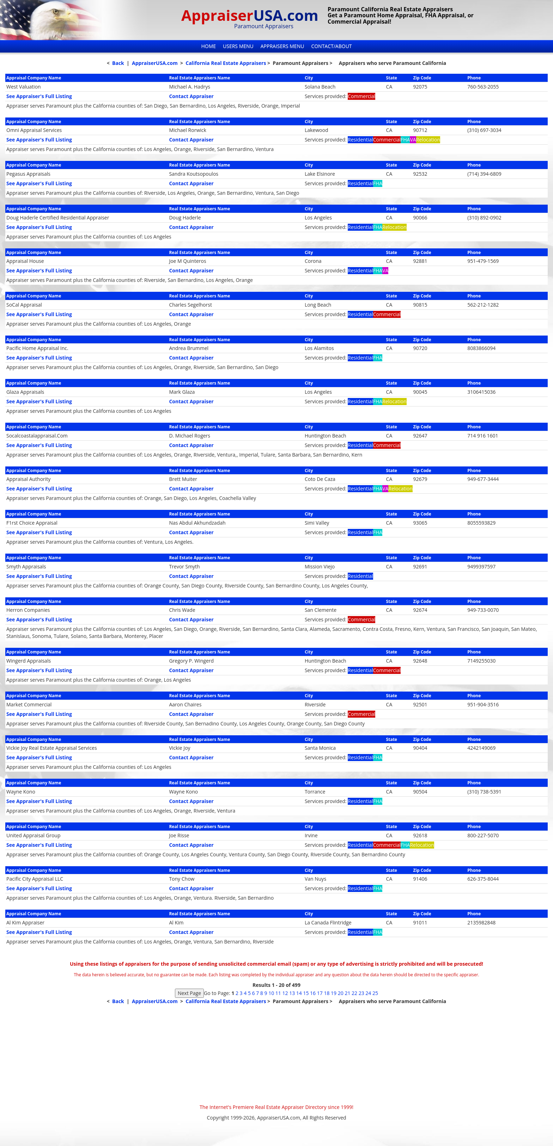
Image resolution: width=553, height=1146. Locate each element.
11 (278, 993)
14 (299, 993)
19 (333, 993)
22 (354, 993)
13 (292, 993)
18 (326, 993)
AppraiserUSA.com (155, 63)
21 (347, 993)
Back (118, 63)
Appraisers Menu (282, 46)
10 (271, 993)
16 (313, 993)
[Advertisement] (276, 1054)
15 (306, 993)
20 (341, 993)
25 (375, 993)
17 (320, 993)
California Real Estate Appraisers (226, 63)
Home (208, 46)
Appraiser (249, 15)
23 (361, 993)
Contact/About (331, 46)
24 (368, 993)
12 (285, 993)
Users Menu (238, 46)
